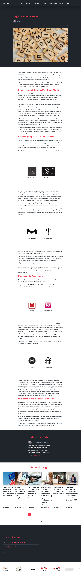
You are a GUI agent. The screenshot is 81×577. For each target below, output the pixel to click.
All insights (40, 521)
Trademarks (25, 12)
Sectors (37, 3)
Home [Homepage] (14, 12)
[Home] (7, 3)
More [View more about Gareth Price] (34, 455)
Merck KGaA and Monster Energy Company (40, 210)
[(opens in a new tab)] (6, 569)
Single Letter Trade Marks (35, 12)
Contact (67, 3)
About (45, 3)
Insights (60, 3)
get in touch (58, 150)
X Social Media (30, 77)
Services (29, 3)
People (22, 3)
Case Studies (53, 3)
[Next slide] (29, 514)
